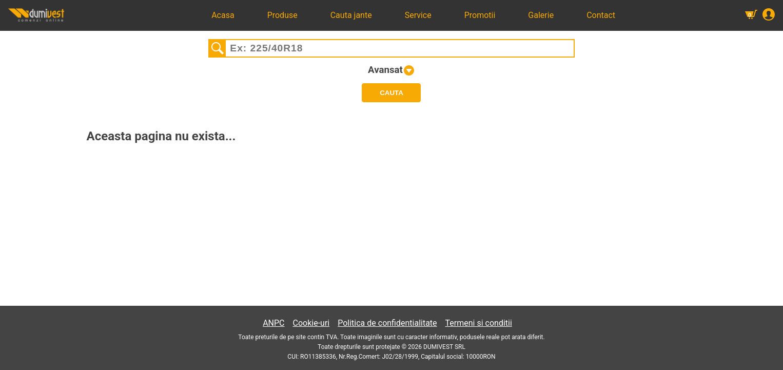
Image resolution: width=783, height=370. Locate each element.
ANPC (273, 323)
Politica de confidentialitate (387, 323)
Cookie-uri (311, 323)
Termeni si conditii (478, 323)
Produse (282, 15)
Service (418, 15)
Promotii (480, 15)
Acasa (222, 15)
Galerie (541, 15)
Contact (600, 15)
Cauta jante (351, 15)
